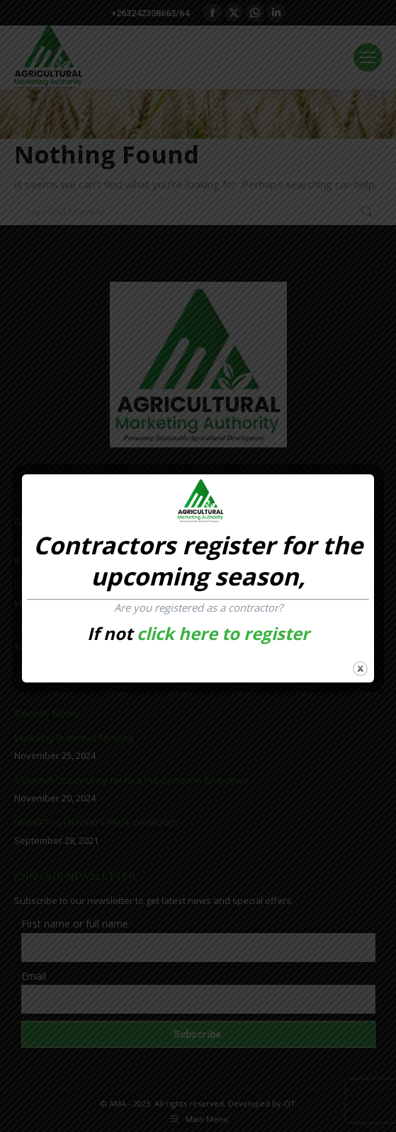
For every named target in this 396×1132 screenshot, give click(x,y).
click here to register (223, 633)
